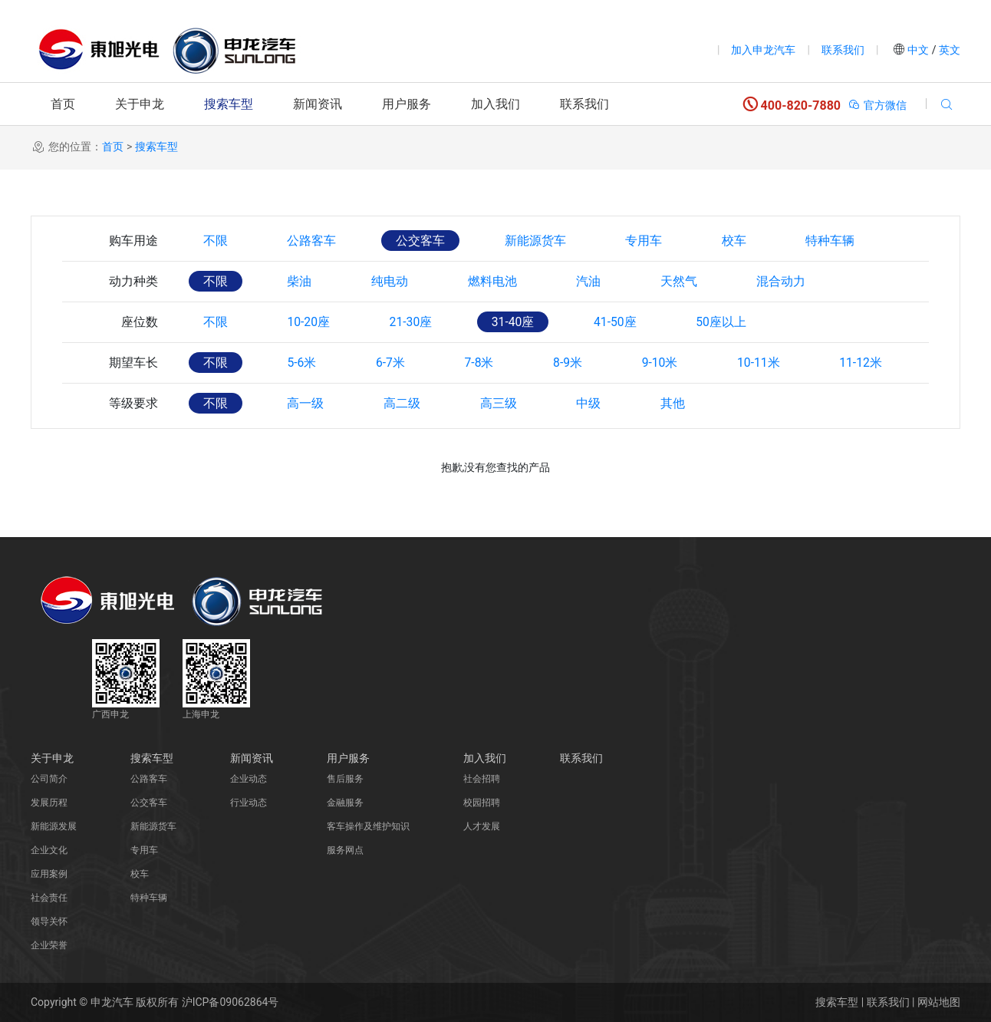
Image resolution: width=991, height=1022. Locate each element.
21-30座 (415, 322)
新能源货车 (541, 240)
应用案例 (49, 874)
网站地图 (938, 1002)
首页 (63, 104)
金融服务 (345, 802)
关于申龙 (139, 104)
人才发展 (481, 826)
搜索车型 (228, 104)
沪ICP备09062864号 (230, 1002)
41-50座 (625, 322)
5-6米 (304, 362)
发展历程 (49, 802)
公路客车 (314, 240)
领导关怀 (49, 921)
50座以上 (734, 322)
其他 (682, 403)
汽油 (596, 281)
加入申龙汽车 (763, 50)
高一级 (308, 403)
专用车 (652, 240)
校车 (744, 240)
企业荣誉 (49, 945)
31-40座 (520, 322)
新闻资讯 (317, 104)
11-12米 (876, 362)
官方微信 (877, 105)
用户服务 (406, 104)
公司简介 (49, 778)
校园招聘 (481, 802)
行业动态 (248, 802)
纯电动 (394, 281)
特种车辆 (842, 240)
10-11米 (772, 362)
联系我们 (842, 50)
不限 (216, 240)
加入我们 (495, 104)
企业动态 (248, 778)
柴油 (302, 281)
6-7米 (395, 362)
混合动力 (793, 281)
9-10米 (672, 362)
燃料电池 (498, 281)
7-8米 (486, 362)
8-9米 (576, 362)
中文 (918, 50)
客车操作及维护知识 (368, 826)
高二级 (406, 403)
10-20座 (311, 322)
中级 (596, 403)
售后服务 (345, 778)
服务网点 (345, 850)
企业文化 (49, 850)
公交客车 (424, 240)
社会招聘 (481, 778)
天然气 (688, 281)
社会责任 (49, 897)
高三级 (504, 403)
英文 (948, 50)
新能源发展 (54, 826)
